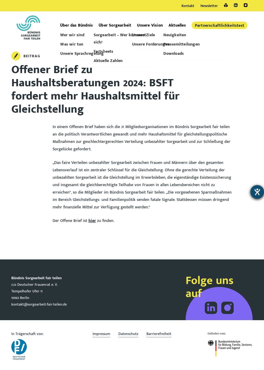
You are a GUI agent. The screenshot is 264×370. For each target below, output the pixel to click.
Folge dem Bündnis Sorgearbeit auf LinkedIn (211, 308)
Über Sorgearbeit (115, 25)
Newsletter (209, 6)
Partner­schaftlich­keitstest (219, 25)
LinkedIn (236, 5)
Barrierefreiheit (158, 334)
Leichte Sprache (226, 5)
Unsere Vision (150, 25)
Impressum (101, 334)
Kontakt (188, 6)
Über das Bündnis (76, 25)
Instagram (246, 5)
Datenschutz (128, 334)
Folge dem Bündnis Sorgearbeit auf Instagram (227, 308)
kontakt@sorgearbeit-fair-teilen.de (39, 304)
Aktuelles (177, 25)
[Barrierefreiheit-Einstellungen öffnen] (257, 192)
